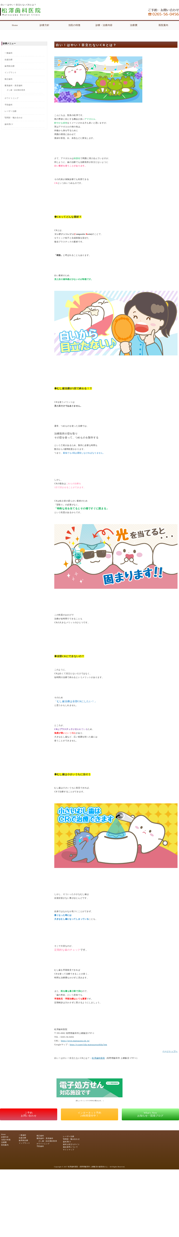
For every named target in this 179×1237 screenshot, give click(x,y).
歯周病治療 (10, 66)
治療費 (133, 25)
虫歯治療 (9, 59)
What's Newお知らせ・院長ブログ (150, 1114)
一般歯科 (9, 53)
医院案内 (163, 25)
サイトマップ (68, 1150)
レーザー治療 (11, 111)
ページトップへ (170, 1051)
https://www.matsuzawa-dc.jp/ (75, 1041)
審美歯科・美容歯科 (14, 85)
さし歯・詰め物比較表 (16, 90)
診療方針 (44, 25)
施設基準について (70, 1147)
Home (15, 25)
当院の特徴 (74, 25)
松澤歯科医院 (98, 1058)
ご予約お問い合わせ (29, 1114)
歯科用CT (9, 124)
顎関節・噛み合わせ (14, 118)
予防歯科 (9, 105)
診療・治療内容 (104, 25)
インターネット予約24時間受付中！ (89, 1114)
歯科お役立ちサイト (71, 1144)
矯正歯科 (9, 79)
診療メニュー (9, 43)
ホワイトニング (12, 98)
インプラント (11, 72)
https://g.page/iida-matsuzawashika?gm (88, 1044)
